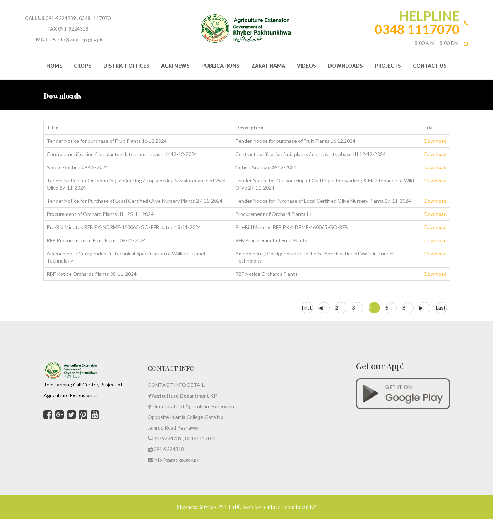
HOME (54, 66)
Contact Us (430, 66)
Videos (306, 66)
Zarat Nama (268, 66)
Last (441, 308)
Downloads (345, 66)
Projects (388, 66)
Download (435, 141)
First (307, 308)
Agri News (175, 66)
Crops (83, 66)
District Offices (126, 66)
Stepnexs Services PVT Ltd (207, 507)
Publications (220, 66)
